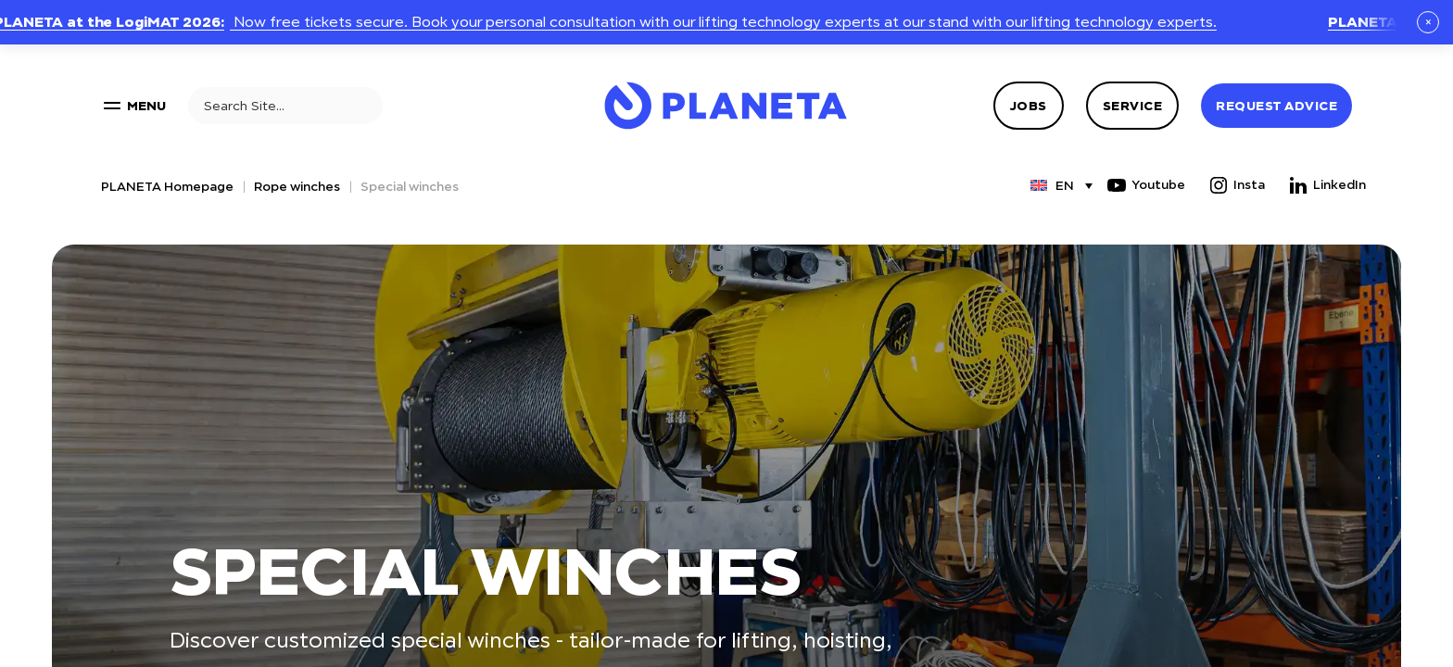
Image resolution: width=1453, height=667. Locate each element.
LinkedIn (1326, 185)
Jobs (1028, 105)
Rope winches (297, 186)
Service (1133, 105)
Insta (1236, 185)
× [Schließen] (1428, 22)
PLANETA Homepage (167, 186)
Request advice (1276, 105)
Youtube (1145, 185)
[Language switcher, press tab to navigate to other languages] (1052, 185)
